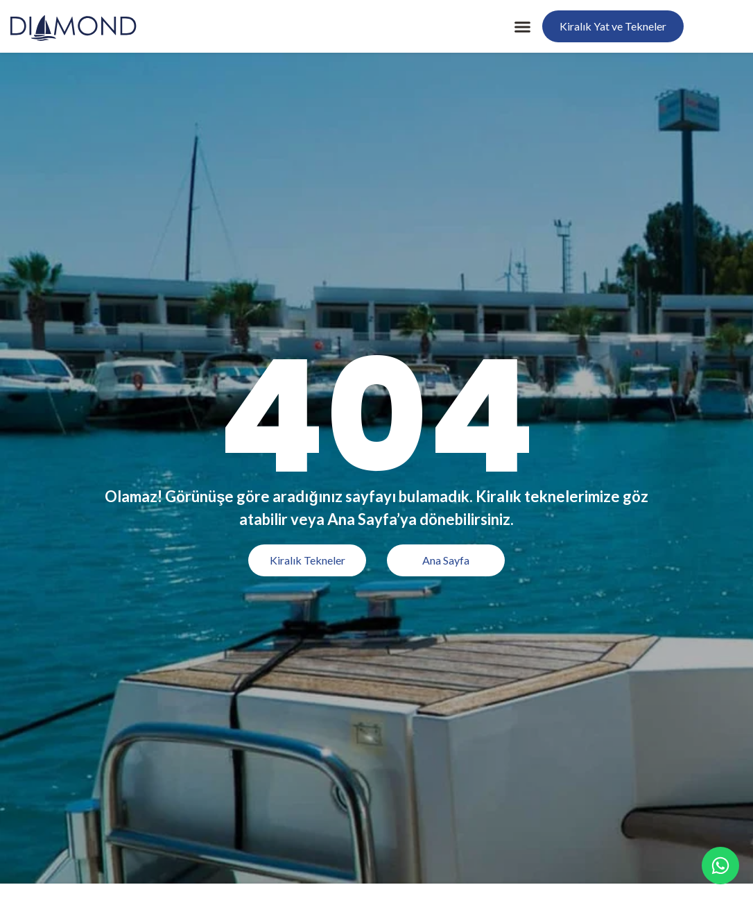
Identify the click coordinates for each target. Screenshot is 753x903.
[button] (523, 26)
